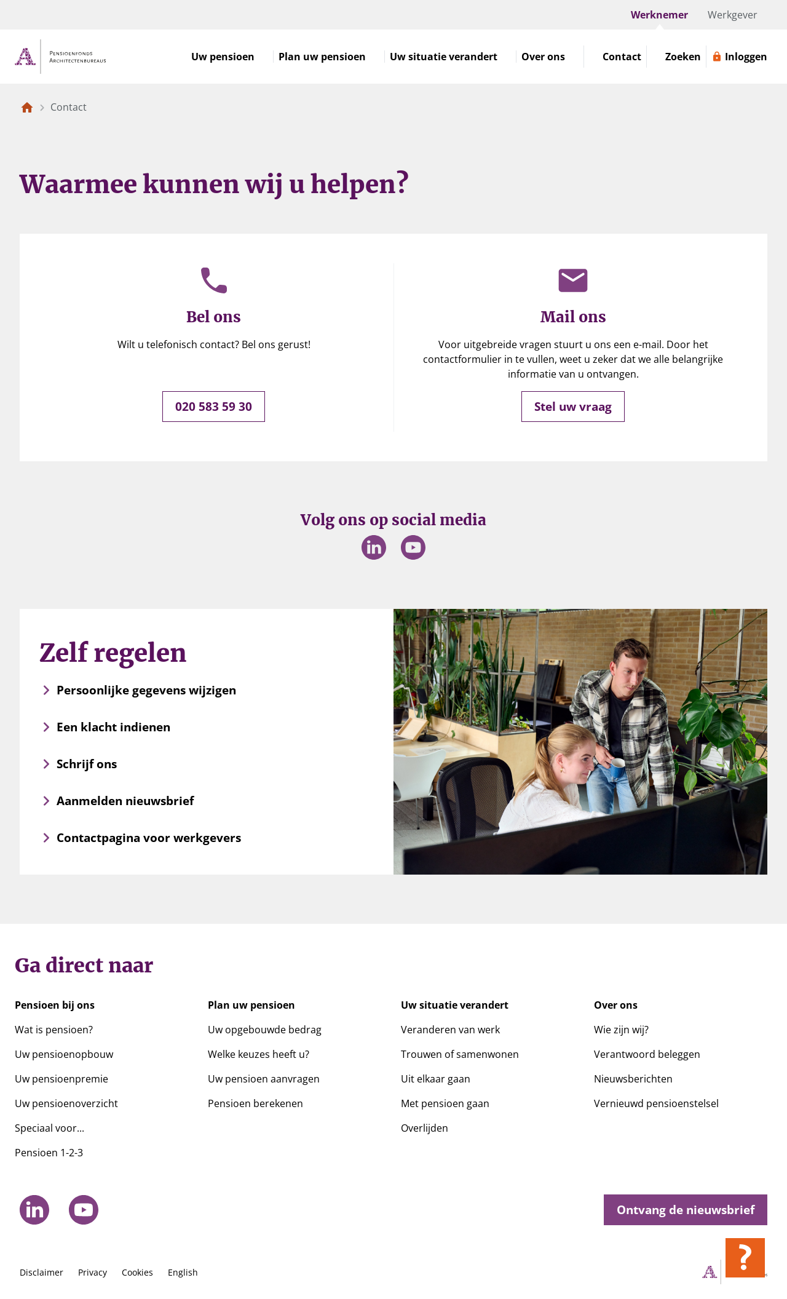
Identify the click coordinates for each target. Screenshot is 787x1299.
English (183, 1272)
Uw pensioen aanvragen (264, 1079)
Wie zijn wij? (621, 1029)
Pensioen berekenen (255, 1103)
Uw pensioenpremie (61, 1079)
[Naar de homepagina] (27, 107)
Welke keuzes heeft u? (258, 1054)
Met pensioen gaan (445, 1103)
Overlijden (424, 1128)
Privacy (92, 1272)
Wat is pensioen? (54, 1029)
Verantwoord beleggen (647, 1054)
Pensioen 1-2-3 (49, 1152)
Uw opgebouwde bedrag (265, 1029)
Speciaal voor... (49, 1128)
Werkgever (732, 15)
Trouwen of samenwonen (460, 1054)
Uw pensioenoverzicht (66, 1103)
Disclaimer (41, 1272)
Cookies (137, 1272)
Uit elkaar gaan (435, 1079)
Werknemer (659, 15)
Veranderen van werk (450, 1029)
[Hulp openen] (745, 1257)
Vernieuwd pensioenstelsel (656, 1103)
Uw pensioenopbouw (64, 1054)
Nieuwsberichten (633, 1079)
